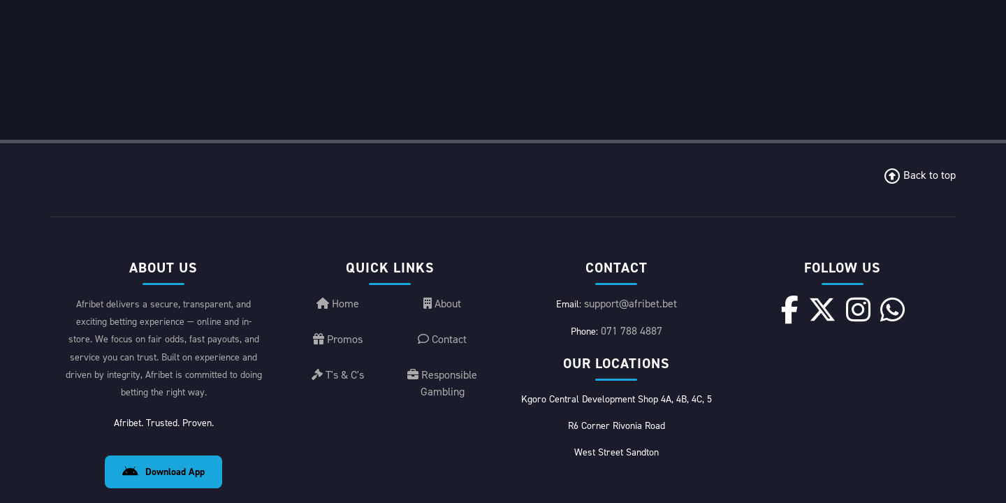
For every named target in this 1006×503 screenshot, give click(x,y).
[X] (822, 371)
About (442, 365)
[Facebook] (790, 371)
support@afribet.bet (630, 365)
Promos (338, 400)
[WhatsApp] (892, 371)
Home (337, 365)
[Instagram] (858, 371)
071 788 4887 (631, 392)
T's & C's (338, 436)
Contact (442, 400)
